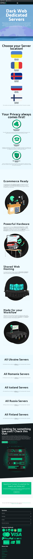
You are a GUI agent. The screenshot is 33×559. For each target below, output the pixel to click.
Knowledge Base (4, 551)
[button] (3, 1)
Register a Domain (14, 503)
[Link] (16, 56)
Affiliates (3, 553)
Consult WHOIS (4, 554)
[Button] (17, 3)
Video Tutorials (4, 550)
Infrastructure (4, 556)
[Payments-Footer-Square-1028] (16, 537)
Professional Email (26, 503)
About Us (3, 558)
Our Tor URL (4, 548)
